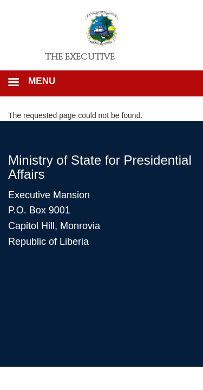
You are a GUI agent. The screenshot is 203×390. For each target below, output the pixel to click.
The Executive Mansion (80, 60)
